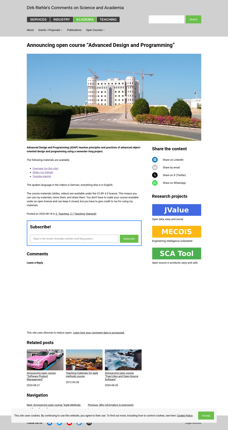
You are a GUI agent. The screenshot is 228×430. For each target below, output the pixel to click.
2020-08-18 (45, 213)
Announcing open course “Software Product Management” (45, 365)
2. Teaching (62, 213)
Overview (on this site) (45, 168)
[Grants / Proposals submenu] (61, 30)
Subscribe (129, 238)
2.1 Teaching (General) (83, 213)
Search (193, 19)
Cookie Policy (185, 415)
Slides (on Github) (43, 172)
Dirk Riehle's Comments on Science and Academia (75, 7)
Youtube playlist (42, 176)
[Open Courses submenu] (104, 30)
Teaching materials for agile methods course (84, 363)
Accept (206, 415)
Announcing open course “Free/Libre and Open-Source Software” (123, 365)
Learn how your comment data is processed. (99, 332)
